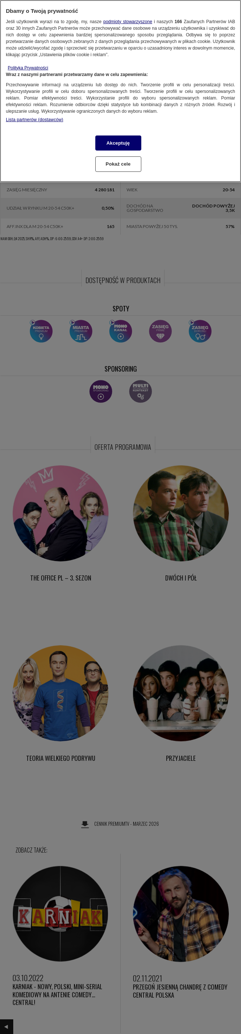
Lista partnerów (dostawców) (34, 119)
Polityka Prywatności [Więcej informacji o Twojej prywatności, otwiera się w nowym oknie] (28, 67)
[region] (120, 91)
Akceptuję (118, 143)
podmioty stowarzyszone (127, 21)
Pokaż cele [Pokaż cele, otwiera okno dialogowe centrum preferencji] (118, 164)
